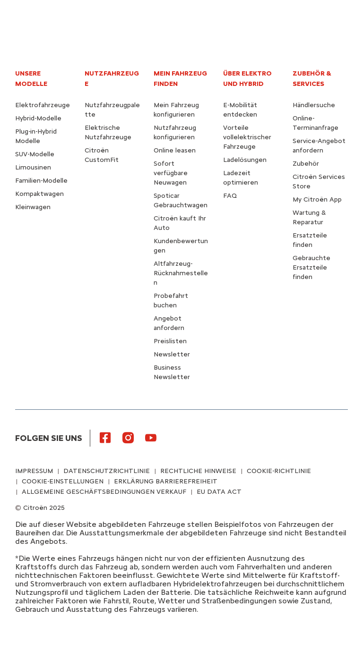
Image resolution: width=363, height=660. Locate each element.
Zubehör (306, 164)
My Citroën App (317, 199)
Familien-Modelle (41, 181)
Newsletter (172, 354)
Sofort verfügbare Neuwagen (171, 173)
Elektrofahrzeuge (42, 105)
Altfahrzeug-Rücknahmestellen (181, 273)
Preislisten (170, 341)
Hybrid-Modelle (38, 118)
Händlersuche (314, 105)
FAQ (230, 196)
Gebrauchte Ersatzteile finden (311, 267)
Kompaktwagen (39, 194)
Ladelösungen (245, 160)
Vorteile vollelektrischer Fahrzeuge (247, 137)
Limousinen (33, 167)
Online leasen (175, 150)
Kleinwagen (33, 207)
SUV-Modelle (34, 154)
